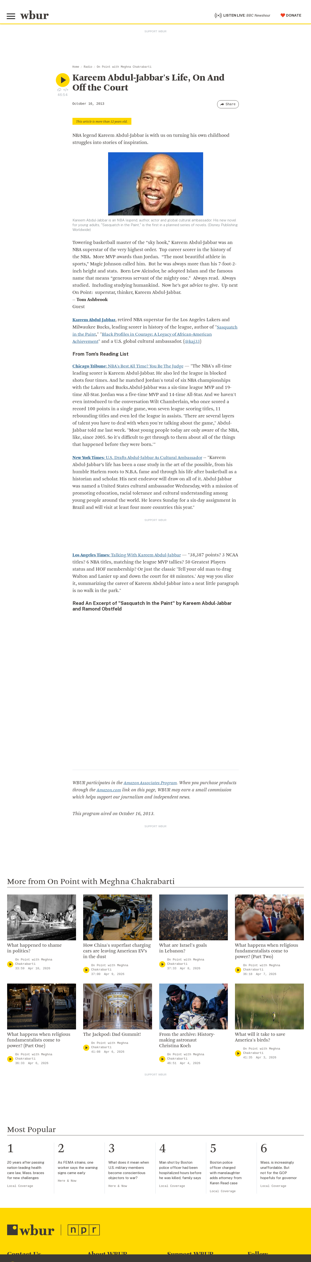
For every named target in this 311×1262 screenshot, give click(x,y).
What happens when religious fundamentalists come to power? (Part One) (38, 1041)
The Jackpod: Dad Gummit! (112, 1035)
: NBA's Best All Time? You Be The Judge (131, 367)
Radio (88, 68)
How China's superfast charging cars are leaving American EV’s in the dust (117, 952)
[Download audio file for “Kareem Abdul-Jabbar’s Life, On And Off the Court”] (59, 91)
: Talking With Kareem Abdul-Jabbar (130, 556)
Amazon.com (127, 791)
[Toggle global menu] (11, 17)
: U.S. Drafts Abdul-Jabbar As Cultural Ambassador (142, 459)
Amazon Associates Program (152, 784)
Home (75, 68)
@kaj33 (194, 342)
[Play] (10, 965)
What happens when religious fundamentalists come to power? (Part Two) (266, 952)
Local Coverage (20, 1187)
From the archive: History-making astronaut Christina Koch (187, 1041)
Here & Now (67, 1182)
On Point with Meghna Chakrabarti (124, 68)
